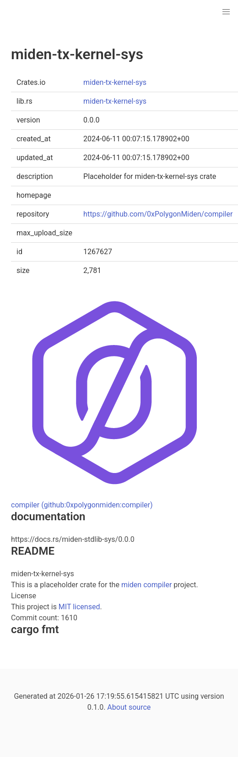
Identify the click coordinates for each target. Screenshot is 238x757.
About (117, 707)
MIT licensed (79, 606)
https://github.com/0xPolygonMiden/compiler (158, 214)
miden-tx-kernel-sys (114, 82)
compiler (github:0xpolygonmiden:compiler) (82, 505)
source (140, 707)
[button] (226, 12)
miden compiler (146, 584)
